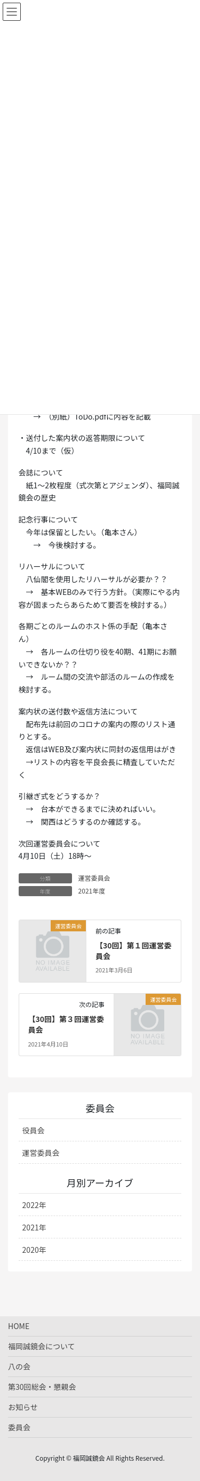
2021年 (34, 1227)
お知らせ (23, 1407)
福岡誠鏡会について (41, 1346)
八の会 (19, 1366)
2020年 (34, 1249)
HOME (18, 1326)
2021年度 (92, 890)
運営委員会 (94, 877)
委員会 (19, 1427)
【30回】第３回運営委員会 (66, 1024)
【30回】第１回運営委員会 (133, 950)
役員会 (33, 1130)
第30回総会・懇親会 (42, 1386)
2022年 (34, 1205)
